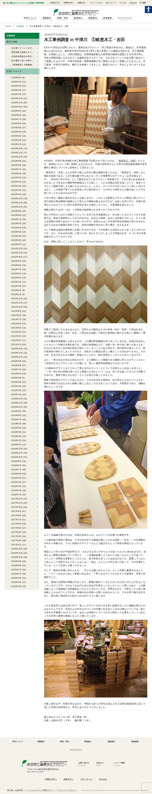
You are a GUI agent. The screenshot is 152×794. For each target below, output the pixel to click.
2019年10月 (17, 407)
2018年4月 (16, 482)
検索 (143, 3)
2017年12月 (17, 499)
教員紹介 (78, 18)
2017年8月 (16, 515)
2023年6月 (16, 223)
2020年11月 (17, 353)
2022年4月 (16, 282)
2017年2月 (16, 540)
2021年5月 (16, 328)
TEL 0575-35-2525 (35, 772)
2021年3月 (16, 336)
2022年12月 (17, 248)
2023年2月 (16, 240)
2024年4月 (16, 182)
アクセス (123, 3)
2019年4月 (16, 432)
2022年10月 (17, 257)
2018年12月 (17, 449)
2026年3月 (16, 86)
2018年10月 (17, 457)
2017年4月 (16, 532)
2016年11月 (17, 553)
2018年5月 (16, 478)
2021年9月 (16, 311)
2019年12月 (17, 399)
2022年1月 (16, 294)
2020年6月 (16, 373)
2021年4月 (16, 332)
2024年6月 (16, 173)
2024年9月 (16, 161)
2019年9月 (16, 411)
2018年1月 (16, 494)
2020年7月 (16, 369)
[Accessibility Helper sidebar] (148, 9)
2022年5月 (16, 278)
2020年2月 (16, 390)
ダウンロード (110, 3)
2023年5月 (16, 228)
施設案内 (92, 18)
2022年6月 (16, 273)
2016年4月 (16, 582)
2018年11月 (17, 453)
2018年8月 (16, 465)
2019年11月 (17, 403)
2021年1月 (16, 344)
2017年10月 (17, 507)
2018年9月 (16, 461)
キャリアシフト (125, 18)
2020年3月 (16, 386)
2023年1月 (16, 244)
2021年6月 (16, 323)
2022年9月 (16, 261)
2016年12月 (17, 549)
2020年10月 (17, 357)
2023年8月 (16, 215)
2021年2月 (16, 340)
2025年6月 (16, 123)
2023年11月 (17, 203)
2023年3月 (16, 236)
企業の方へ (82, 3)
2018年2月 (16, 490)
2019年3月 (16, 436)
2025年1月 (16, 144)
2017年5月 (16, 528)
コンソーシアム (96, 3)
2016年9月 (16, 561)
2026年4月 (16, 82)
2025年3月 (16, 136)
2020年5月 (16, 378)
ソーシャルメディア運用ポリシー (40, 790)
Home (8, 26)
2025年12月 (17, 98)
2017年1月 (16, 544)
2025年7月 (16, 119)
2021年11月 (17, 303)
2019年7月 (16, 419)
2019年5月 (16, 428)
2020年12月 (17, 348)
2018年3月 (16, 486)
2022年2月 (16, 290)
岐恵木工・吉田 (127, 160)
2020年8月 (16, 365)
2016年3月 (16, 586)
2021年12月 (17, 298)
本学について (30, 18)
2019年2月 (16, 440)
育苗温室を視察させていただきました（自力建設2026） (37, 52)
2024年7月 (16, 169)
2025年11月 (17, 102)
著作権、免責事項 (15, 790)
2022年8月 (16, 265)
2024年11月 (17, 152)
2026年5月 (16, 77)
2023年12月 (17, 198)
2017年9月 (16, 511)
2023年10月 (17, 207)
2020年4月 (16, 382)
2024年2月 (16, 190)
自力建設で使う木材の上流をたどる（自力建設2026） (36, 60)
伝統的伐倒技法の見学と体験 (24, 56)
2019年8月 (16, 415)
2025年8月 (16, 115)
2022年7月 (16, 269)
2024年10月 (17, 157)
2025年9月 (16, 111)
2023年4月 (16, 232)
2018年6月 (16, 474)
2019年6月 (16, 424)
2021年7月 (16, 319)
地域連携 (107, 18)
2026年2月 (16, 90)
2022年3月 (16, 286)
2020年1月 (16, 394)
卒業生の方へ (69, 3)
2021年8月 (16, 315)
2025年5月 (16, 127)
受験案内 (47, 18)
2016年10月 (17, 557)
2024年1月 (16, 194)
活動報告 (20, 26)
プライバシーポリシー (67, 790)
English (133, 3)
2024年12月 (17, 148)
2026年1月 (16, 94)
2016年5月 (16, 578)
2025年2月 (16, 140)
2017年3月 (16, 536)
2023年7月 (16, 219)
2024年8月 (16, 165)
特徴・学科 (62, 18)
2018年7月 (16, 469)
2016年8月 (16, 565)
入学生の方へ (55, 3)
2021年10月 (17, 307)
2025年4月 (16, 132)
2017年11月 (17, 503)
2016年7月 (16, 570)
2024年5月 (16, 177)
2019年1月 (16, 444)
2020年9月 (16, 361)
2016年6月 (16, 574)
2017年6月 (16, 524)
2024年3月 (16, 186)
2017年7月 (16, 519)
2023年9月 (16, 211)
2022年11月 (17, 253)
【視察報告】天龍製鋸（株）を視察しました (31, 65)
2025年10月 (17, 107)
